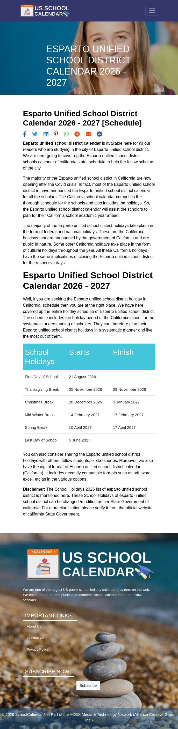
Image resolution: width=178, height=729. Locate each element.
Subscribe (88, 685)
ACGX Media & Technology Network (101, 714)
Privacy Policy (38, 649)
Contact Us (35, 638)
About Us (34, 626)
